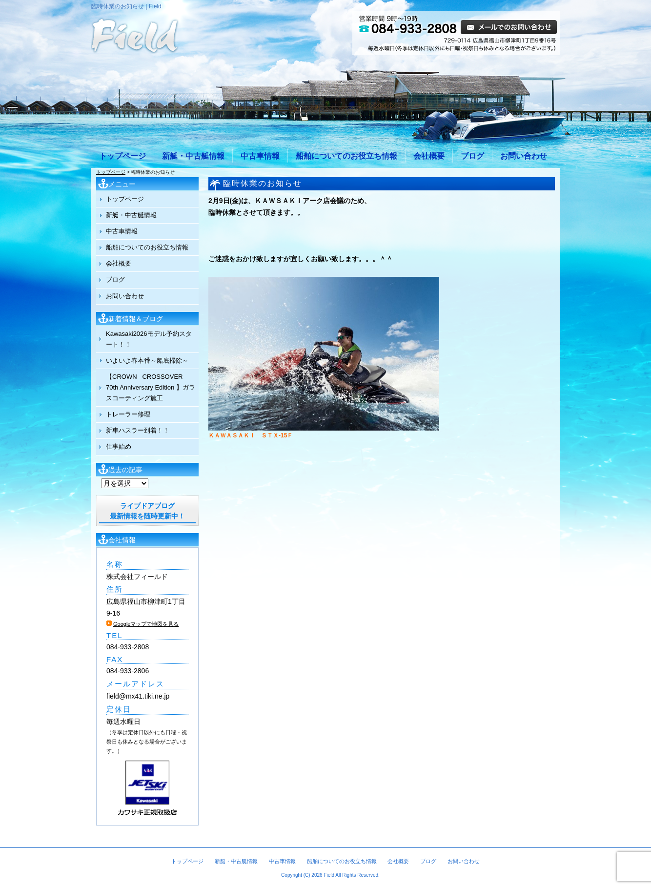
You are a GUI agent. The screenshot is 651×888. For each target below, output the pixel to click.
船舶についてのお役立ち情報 (346, 156)
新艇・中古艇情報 (193, 156)
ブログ (472, 156)
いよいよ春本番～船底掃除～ (147, 360)
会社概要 (429, 156)
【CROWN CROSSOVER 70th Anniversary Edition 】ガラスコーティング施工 (150, 387)
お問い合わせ (523, 156)
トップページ (122, 156)
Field (329, 875)
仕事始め (118, 446)
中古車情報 (260, 156)
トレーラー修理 (128, 414)
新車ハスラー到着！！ (137, 430)
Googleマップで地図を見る (146, 624)
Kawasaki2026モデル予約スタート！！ (149, 339)
